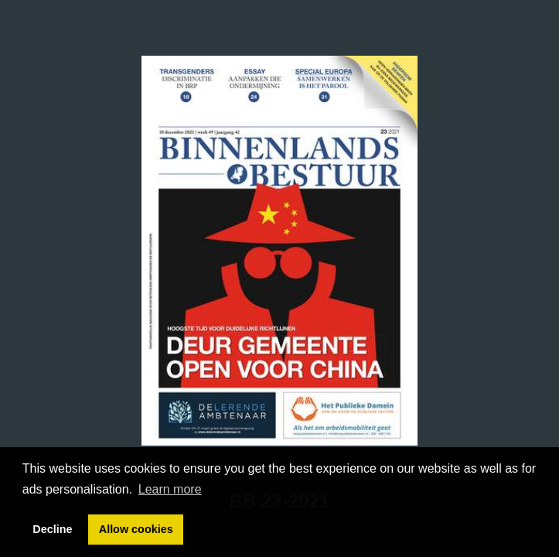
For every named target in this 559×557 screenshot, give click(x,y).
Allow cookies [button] (136, 529)
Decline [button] (52, 529)
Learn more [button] (170, 489)
